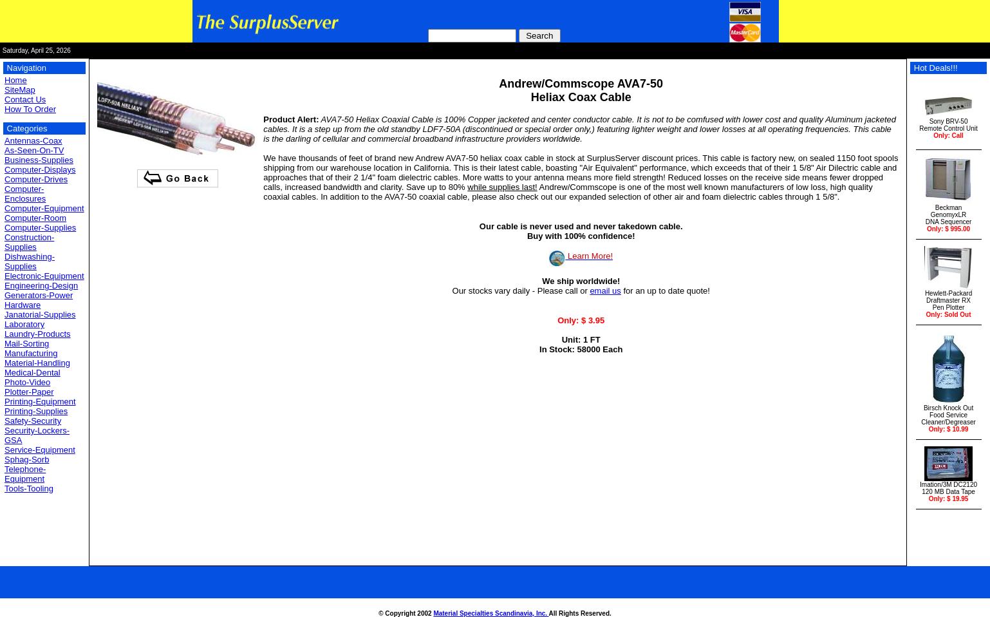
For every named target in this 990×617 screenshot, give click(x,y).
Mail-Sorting (27, 343)
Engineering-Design (41, 285)
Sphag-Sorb (27, 459)
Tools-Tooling (29, 488)
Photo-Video (27, 382)
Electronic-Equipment (44, 276)
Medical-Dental (33, 372)
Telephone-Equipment (25, 474)
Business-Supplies (39, 160)
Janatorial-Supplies (40, 314)
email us (605, 291)
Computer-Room (35, 218)
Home (16, 80)
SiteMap (20, 90)
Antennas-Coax (33, 141)
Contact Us (25, 99)
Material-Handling (37, 363)
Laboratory (24, 324)
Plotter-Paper (29, 392)
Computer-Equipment (44, 208)
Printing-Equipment (40, 401)
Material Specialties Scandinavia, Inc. (490, 613)
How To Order (30, 109)
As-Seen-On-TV (34, 150)
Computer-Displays (40, 170)
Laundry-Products (38, 334)
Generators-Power (39, 295)
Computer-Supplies (40, 228)
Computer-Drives (36, 179)
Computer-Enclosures (25, 194)
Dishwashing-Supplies (30, 261)
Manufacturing (31, 353)
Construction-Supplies (29, 242)
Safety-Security (33, 421)
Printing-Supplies (36, 411)
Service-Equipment (40, 450)
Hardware (23, 305)
